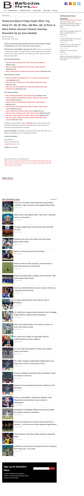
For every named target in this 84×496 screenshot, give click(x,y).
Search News (46, 10)
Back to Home (5, 15)
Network (54, 10)
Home (4, 10)
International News (25, 10)
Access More (53, 199)
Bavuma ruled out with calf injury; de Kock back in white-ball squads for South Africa (70, 58)
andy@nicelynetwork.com (12, 144)
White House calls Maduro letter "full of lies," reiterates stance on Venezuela (70, 32)
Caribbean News (12, 10)
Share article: (7, 178)
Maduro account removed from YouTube (29, 251)
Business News (37, 10)
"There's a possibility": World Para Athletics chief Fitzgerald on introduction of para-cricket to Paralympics (32, 400)
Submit (52, 468)
